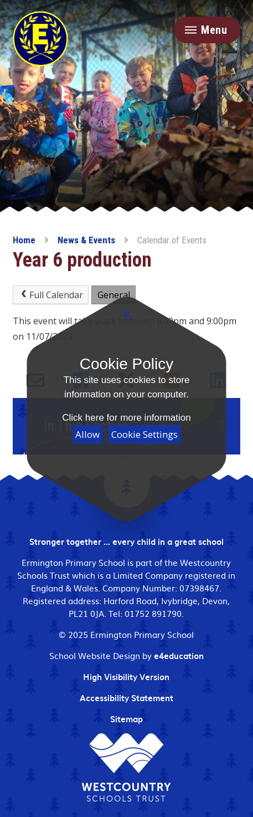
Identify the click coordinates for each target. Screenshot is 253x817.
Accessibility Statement (126, 698)
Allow (87, 434)
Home (24, 240)
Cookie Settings (144, 434)
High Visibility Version (126, 677)
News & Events (86, 240)
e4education (179, 656)
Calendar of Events (171, 240)
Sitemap (126, 719)
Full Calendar (50, 295)
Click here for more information (126, 417)
